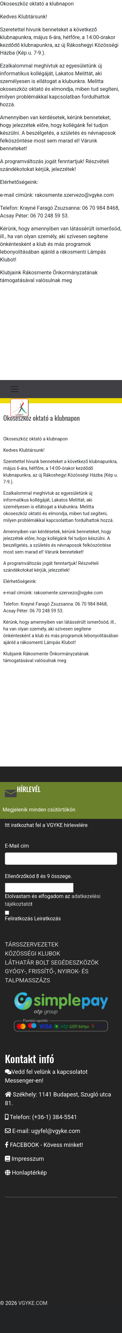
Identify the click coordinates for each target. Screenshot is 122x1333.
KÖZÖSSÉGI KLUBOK (32, 953)
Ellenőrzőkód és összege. (38, 876)
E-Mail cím (17, 846)
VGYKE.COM (32, 1303)
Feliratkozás (19, 918)
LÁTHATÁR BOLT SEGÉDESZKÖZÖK (52, 962)
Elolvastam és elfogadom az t (53, 900)
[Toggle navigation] (14, 389)
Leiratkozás (47, 918)
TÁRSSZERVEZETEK (32, 944)
